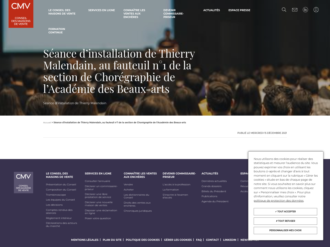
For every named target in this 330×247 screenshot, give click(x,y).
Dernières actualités (214, 181)
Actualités (211, 10)
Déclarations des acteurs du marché (61, 225)
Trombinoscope (56, 194)
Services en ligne (101, 10)
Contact (212, 239)
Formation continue (56, 30)
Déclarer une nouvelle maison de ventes (99, 204)
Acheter (129, 189)
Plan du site (112, 239)
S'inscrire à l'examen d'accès (175, 196)
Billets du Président (214, 191)
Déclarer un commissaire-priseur (101, 188)
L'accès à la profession (176, 184)
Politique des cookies (143, 239)
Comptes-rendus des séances (59, 211)
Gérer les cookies (178, 239)
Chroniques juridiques (138, 210)
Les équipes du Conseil (60, 199)
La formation (171, 189)
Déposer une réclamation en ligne (101, 212)
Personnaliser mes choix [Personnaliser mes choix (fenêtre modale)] (285, 230)
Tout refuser (285, 221)
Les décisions (54, 204)
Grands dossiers (211, 186)
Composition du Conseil (61, 189)
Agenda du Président (215, 201)
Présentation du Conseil (61, 184)
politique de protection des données (278, 200)
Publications (209, 196)
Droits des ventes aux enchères (137, 204)
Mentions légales (85, 239)
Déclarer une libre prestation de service (98, 196)
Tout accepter (285, 211)
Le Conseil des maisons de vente (61, 12)
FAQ (199, 239)
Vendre (128, 184)
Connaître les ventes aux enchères (134, 14)
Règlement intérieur (59, 218)
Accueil (47, 122)
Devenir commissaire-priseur (173, 14)
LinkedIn (229, 239)
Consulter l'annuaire (97, 181)
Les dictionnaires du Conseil (136, 196)
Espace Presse (239, 10)
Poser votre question (98, 218)
